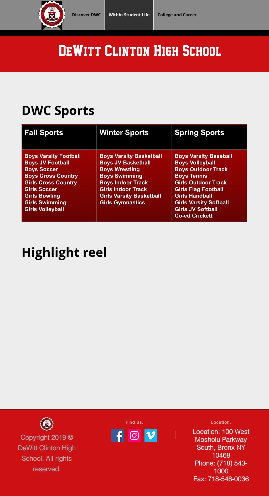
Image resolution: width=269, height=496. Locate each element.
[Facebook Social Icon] (117, 435)
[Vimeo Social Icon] (150, 435)
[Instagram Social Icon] (134, 435)
